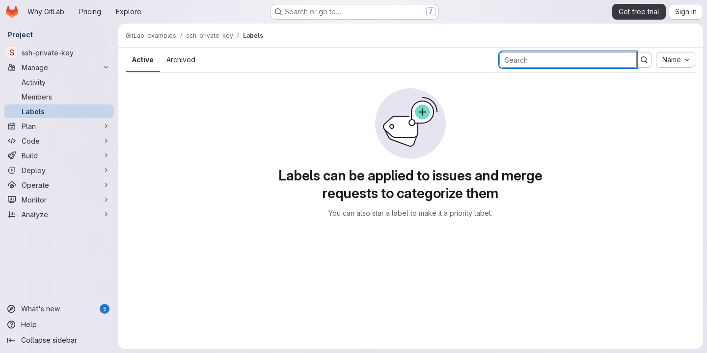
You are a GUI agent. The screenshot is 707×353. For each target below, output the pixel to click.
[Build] (59, 155)
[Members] (59, 96)
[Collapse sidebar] (59, 340)
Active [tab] (143, 59)
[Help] (59, 324)
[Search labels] (568, 60)
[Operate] (59, 185)
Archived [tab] (180, 59)
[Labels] (59, 111)
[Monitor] (59, 199)
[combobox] (675, 60)
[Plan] (59, 126)
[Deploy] (59, 170)
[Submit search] (644, 60)
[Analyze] (59, 214)
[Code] (59, 141)
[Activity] (59, 82)
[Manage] (59, 67)
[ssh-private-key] (59, 52)
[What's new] (59, 309)
